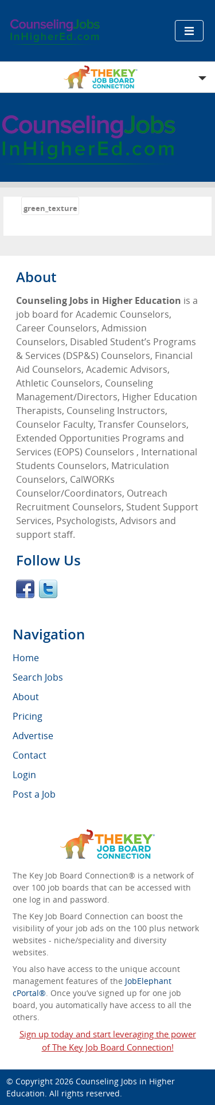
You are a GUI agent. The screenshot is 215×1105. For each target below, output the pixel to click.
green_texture (50, 208)
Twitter (48, 589)
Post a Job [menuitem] (34, 794)
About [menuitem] (26, 696)
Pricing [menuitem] (27, 716)
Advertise (33, 735)
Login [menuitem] (24, 774)
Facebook (25, 589)
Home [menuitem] (26, 657)
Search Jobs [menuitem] (38, 677)
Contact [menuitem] (29, 755)
